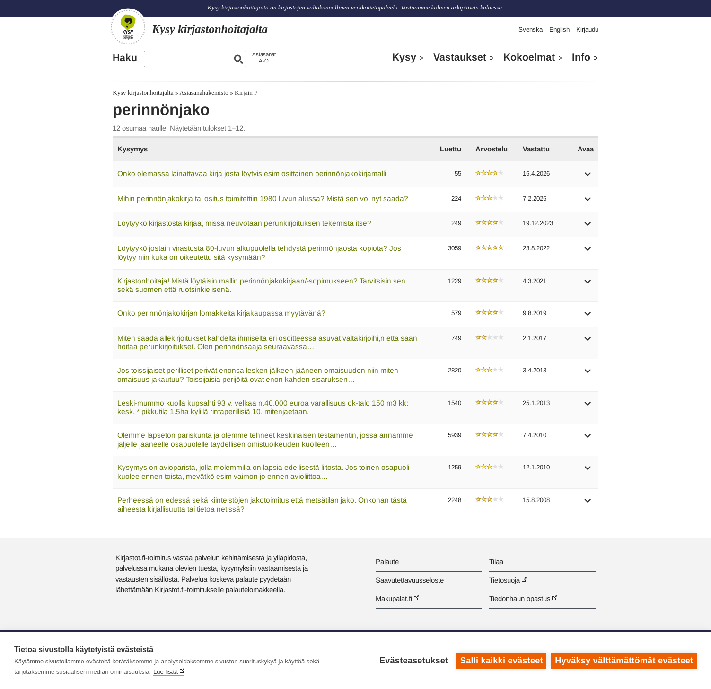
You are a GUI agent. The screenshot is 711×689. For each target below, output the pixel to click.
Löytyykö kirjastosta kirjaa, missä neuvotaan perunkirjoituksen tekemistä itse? (244, 223)
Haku (125, 57)
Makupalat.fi (394, 598)
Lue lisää (165, 671)
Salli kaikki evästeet (501, 660)
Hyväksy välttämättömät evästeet (624, 660)
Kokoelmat (529, 57)
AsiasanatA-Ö (264, 57)
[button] (588, 177)
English (559, 29)
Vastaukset (459, 57)
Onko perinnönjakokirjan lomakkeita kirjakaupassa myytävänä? (221, 313)
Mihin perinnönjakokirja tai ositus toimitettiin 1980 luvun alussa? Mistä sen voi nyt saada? (262, 198)
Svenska (530, 29)
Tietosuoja (504, 580)
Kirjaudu (587, 29)
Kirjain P (246, 92)
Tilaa (496, 561)
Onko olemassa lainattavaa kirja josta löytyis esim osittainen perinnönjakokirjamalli (251, 173)
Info (581, 57)
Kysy (404, 57)
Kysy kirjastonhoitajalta (143, 92)
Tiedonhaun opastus (519, 598)
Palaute (387, 561)
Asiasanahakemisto (203, 92)
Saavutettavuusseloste (410, 580)
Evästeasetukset (413, 660)
